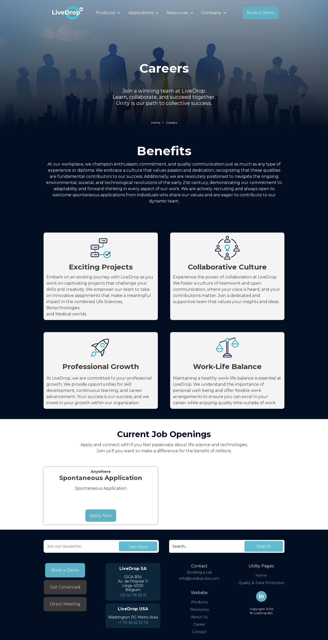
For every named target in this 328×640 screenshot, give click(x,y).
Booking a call (199, 574)
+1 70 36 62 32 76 (133, 624)
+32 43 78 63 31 (133, 597)
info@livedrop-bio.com (199, 580)
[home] (68, 13)
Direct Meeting (65, 607)
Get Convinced (65, 590)
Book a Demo (260, 12)
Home (155, 122)
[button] (108, 13)
